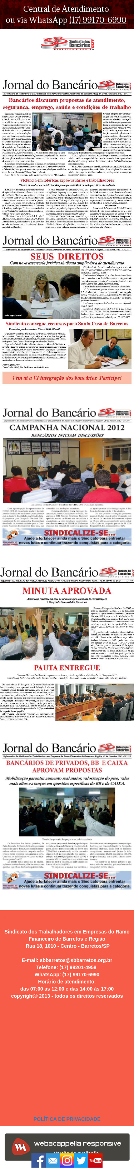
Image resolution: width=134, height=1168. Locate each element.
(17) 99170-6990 (97, 20)
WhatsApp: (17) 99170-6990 (67, 974)
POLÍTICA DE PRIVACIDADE (67, 1119)
